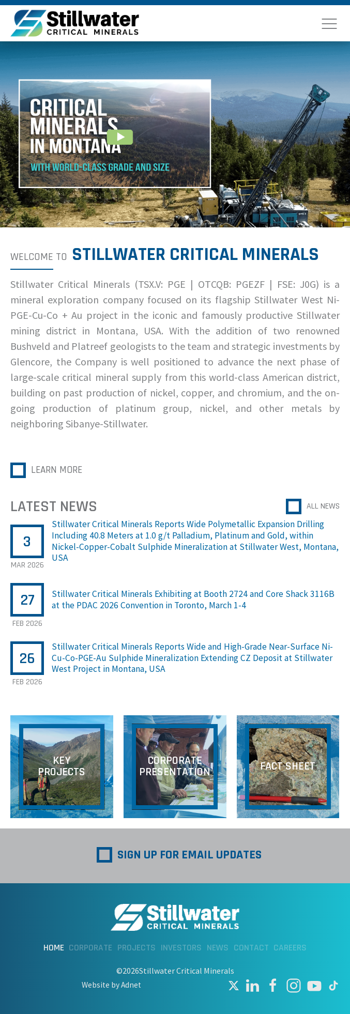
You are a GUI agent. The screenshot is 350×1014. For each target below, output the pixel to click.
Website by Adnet (111, 985)
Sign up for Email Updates (189, 855)
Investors (181, 948)
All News (323, 506)
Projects (136, 948)
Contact (251, 948)
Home (53, 948)
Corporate (90, 948)
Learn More (58, 470)
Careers (290, 948)
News (218, 948)
